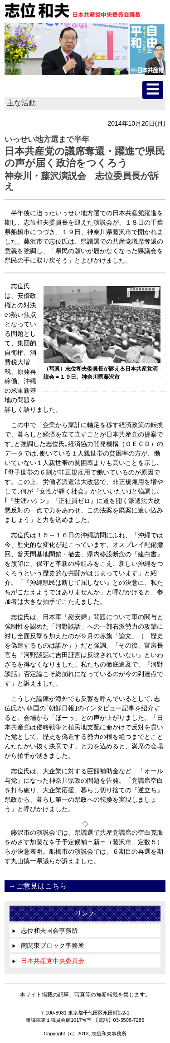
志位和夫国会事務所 (45, 930)
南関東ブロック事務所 (48, 945)
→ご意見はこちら (38, 886)
